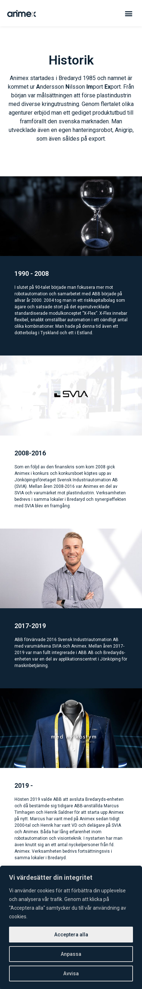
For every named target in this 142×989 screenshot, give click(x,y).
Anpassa (71, 954)
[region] (71, 927)
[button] (129, 13)
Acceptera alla (71, 934)
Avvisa (71, 973)
